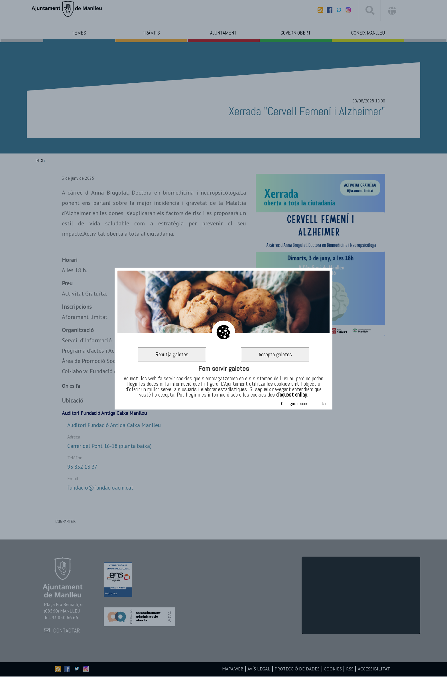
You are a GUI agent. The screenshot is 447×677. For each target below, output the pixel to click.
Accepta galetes (275, 354)
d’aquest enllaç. (292, 395)
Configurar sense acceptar (304, 404)
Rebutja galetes (171, 354)
